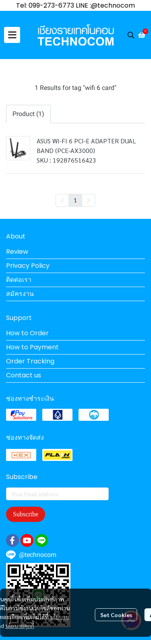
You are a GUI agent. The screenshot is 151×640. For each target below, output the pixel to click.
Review (17, 251)
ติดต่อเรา (18, 279)
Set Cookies (116, 614)
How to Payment (32, 347)
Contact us (23, 375)
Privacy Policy (28, 265)
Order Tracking (30, 361)
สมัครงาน (20, 293)
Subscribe (25, 514)
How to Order (27, 333)
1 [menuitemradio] (75, 200)
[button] (131, 35)
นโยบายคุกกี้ (19, 625)
